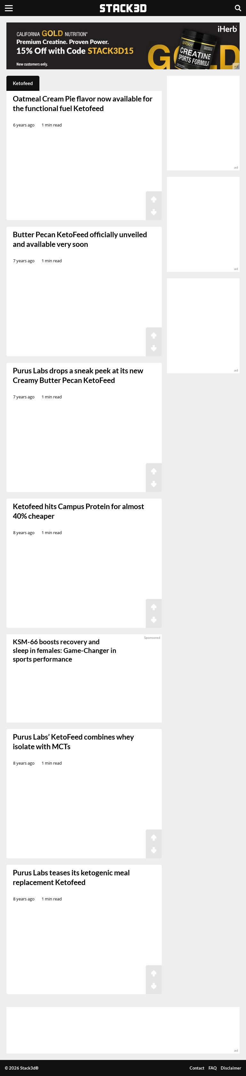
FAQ (213, 1068)
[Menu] (9, 8)
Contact (197, 1068)
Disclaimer (231, 1068)
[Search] (238, 8)
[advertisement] (123, 45)
